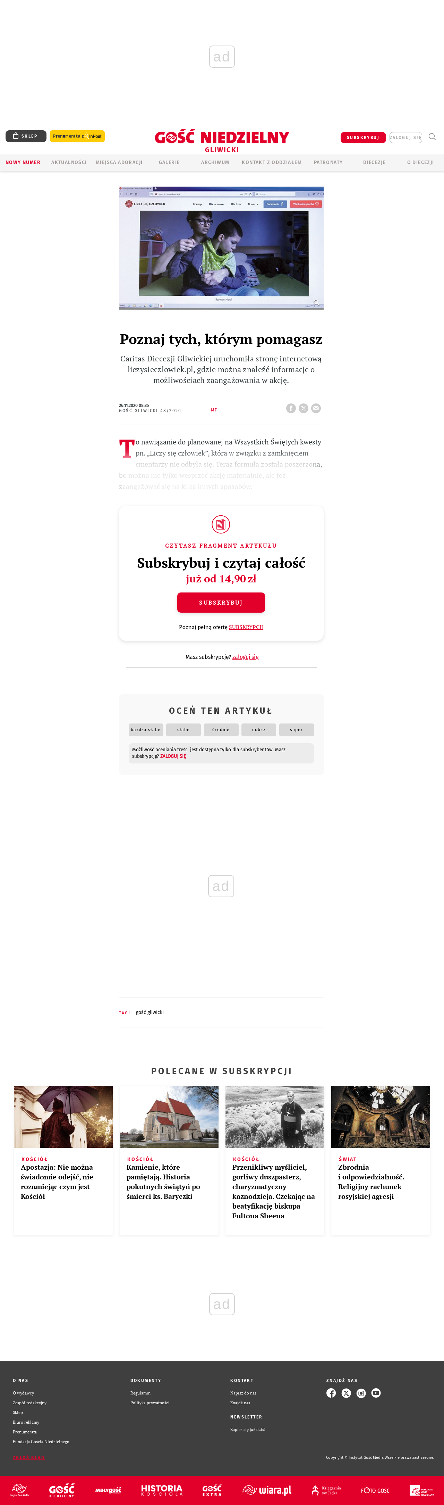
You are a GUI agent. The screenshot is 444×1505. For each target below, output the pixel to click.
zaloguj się (406, 137)
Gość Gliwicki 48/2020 (150, 410)
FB (292, 406)
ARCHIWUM (215, 162)
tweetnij (305, 406)
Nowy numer (23, 162)
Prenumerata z (77, 136)
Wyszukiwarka (432, 136)
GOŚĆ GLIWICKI (150, 1012)
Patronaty (328, 162)
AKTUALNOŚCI (69, 162)
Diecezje (374, 162)
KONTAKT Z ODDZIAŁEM (272, 162)
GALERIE (169, 162)
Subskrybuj (221, 602)
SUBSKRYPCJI (246, 627)
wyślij (317, 406)
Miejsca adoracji (119, 162)
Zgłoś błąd (29, 1457)
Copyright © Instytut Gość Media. (355, 1457)
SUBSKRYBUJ (363, 137)
